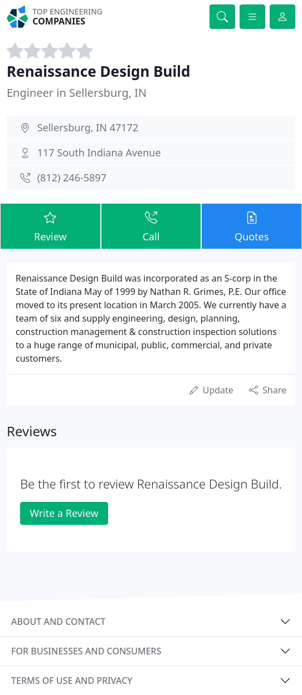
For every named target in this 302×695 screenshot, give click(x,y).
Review (50, 225)
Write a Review (64, 513)
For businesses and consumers (86, 651)
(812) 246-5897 (71, 177)
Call (151, 225)
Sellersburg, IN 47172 (88, 127)
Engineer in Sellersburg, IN (77, 92)
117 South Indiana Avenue (99, 152)
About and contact (58, 621)
